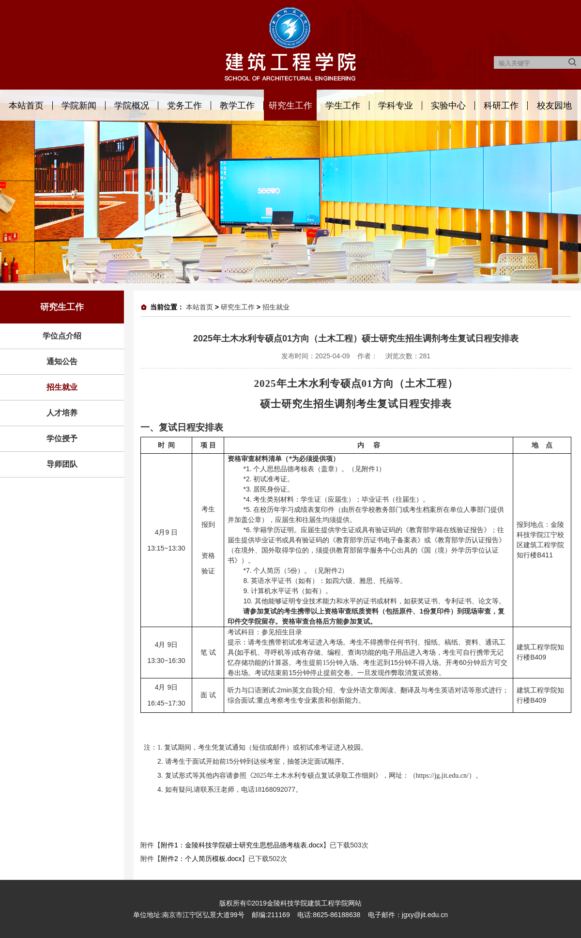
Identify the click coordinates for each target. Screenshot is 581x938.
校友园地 (554, 105)
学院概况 (131, 105)
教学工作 (237, 105)
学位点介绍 (62, 336)
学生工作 (342, 105)
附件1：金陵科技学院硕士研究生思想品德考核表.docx (242, 845)
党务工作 (184, 105)
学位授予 (61, 438)
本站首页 (26, 105)
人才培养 (61, 413)
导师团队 (61, 464)
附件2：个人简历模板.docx (201, 858)
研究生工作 (290, 105)
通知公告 (61, 361)
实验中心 (448, 105)
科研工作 (501, 105)
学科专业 (395, 105)
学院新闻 (78, 105)
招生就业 (61, 387)
